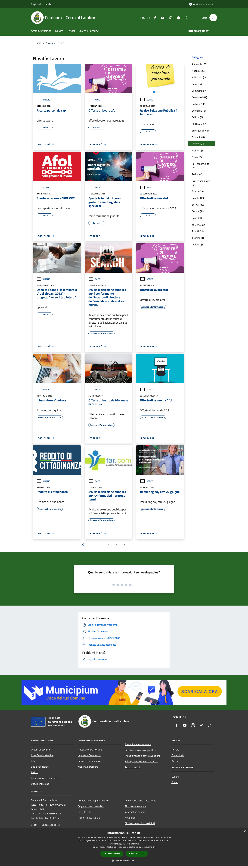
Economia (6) (199, 111)
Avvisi (94, 99)
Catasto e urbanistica (89, 761)
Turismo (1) (198, 238)
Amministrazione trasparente (140, 800)
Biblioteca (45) (199, 77)
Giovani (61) (198, 137)
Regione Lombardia (41, 4)
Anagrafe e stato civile (90, 749)
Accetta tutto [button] (112, 853)
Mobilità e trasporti (88, 767)
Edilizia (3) (197, 117)
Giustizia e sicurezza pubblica (140, 750)
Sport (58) (197, 218)
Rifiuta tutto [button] (136, 853)
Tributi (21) (198, 231)
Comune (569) (199, 97)
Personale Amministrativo (45, 778)
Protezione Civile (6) (201, 183)
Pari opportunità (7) (200, 165)
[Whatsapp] (185, 17)
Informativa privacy (135, 812)
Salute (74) (198, 191)
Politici (34, 772)
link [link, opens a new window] (154, 847)
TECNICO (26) (199, 224)
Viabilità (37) (198, 244)
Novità (49, 43)
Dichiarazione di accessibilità (140, 823)
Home (38, 43)
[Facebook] (153, 17)
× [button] (244, 831)
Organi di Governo (40, 749)
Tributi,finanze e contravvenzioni (142, 756)
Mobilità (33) (198, 150)
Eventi (174, 782)
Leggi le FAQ (84, 812)
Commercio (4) (199, 91)
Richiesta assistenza (89, 817)
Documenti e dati (40, 784)
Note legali (130, 817)
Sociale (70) (198, 211)
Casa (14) (197, 84)
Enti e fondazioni (40, 767)
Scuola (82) (198, 198)
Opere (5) (197, 157)
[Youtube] (161, 17)
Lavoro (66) (198, 144)
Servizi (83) (198, 204)
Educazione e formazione (138, 744)
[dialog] (124, 847)
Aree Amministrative (42, 755)
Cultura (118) (199, 104)
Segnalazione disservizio (91, 806)
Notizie (43, 99)
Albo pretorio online (135, 806)
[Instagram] (169, 17)
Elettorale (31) (199, 124)
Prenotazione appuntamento (93, 800)
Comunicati (177, 755)
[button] (124, 860)
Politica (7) (197, 174)
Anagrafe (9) (198, 71)
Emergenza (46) (200, 130)
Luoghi (175, 776)
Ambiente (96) (199, 64)
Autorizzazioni (132, 767)
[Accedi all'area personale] (201, 4)
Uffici (34, 761)
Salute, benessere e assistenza (141, 761)
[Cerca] (213, 17)
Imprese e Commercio (89, 755)
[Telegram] (177, 17)
